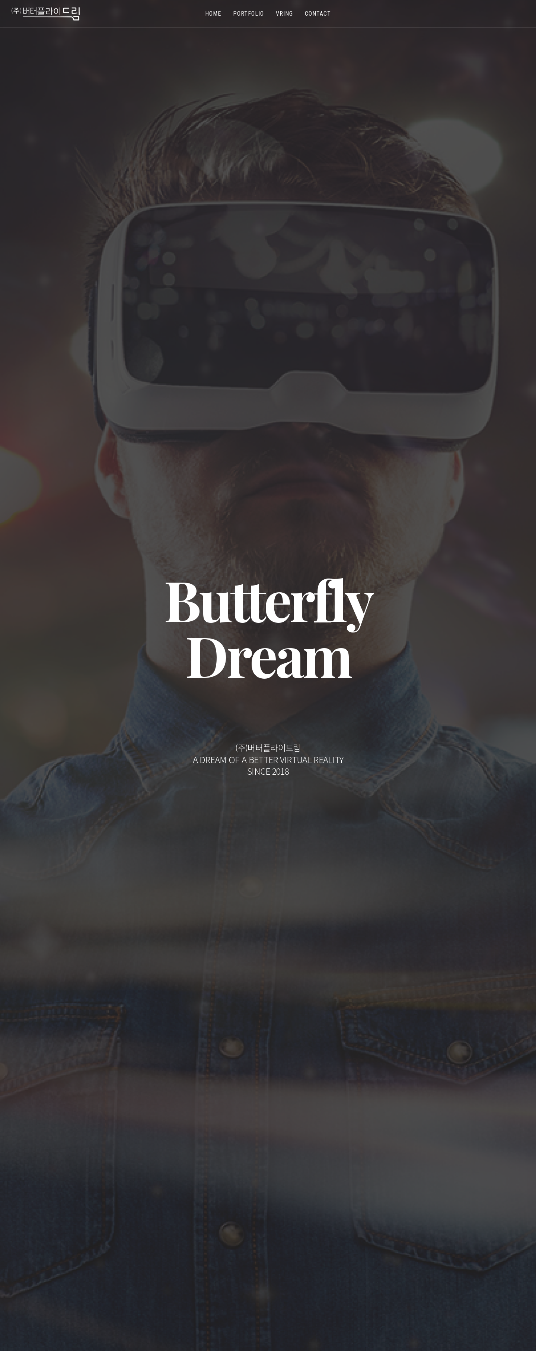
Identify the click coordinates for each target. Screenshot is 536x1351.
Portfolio (248, 13)
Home (213, 13)
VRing (284, 13)
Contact (318, 13)
